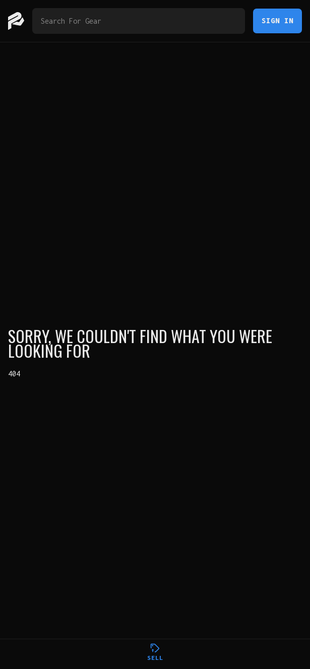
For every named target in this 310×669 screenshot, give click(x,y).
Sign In (277, 20)
